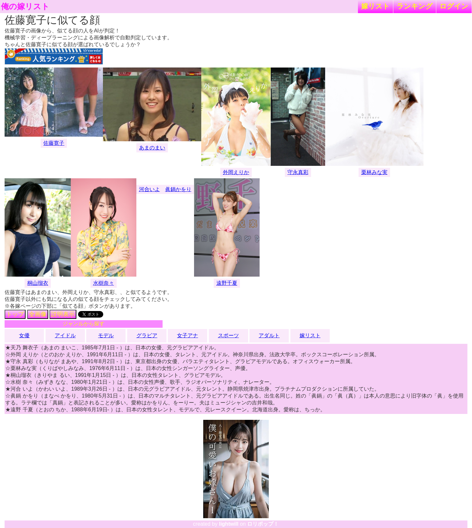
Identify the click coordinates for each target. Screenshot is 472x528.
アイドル (65, 335)
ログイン (454, 6)
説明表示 (63, 314)
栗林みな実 (374, 172)
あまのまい (152, 147)
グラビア (146, 335)
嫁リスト (375, 6)
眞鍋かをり (178, 189)
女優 (24, 335)
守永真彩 (297, 172)
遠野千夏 (226, 283)
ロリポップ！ (263, 524)
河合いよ (149, 189)
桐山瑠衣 (37, 283)
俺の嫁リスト (25, 6)
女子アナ (187, 335)
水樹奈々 (103, 283)
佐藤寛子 (53, 143)
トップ (15, 314)
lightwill (229, 524)
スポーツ (228, 335)
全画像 (38, 314)
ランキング (415, 6)
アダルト (269, 335)
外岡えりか (236, 172)
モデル (106, 335)
